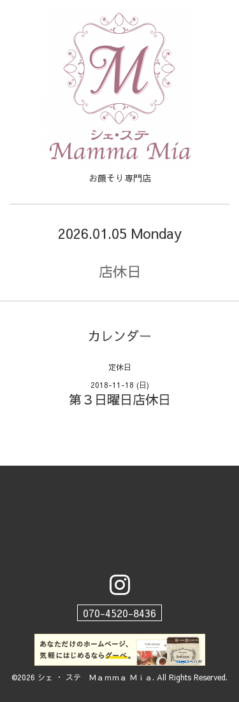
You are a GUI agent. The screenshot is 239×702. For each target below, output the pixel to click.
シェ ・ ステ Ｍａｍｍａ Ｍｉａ (95, 677)
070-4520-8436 (119, 613)
